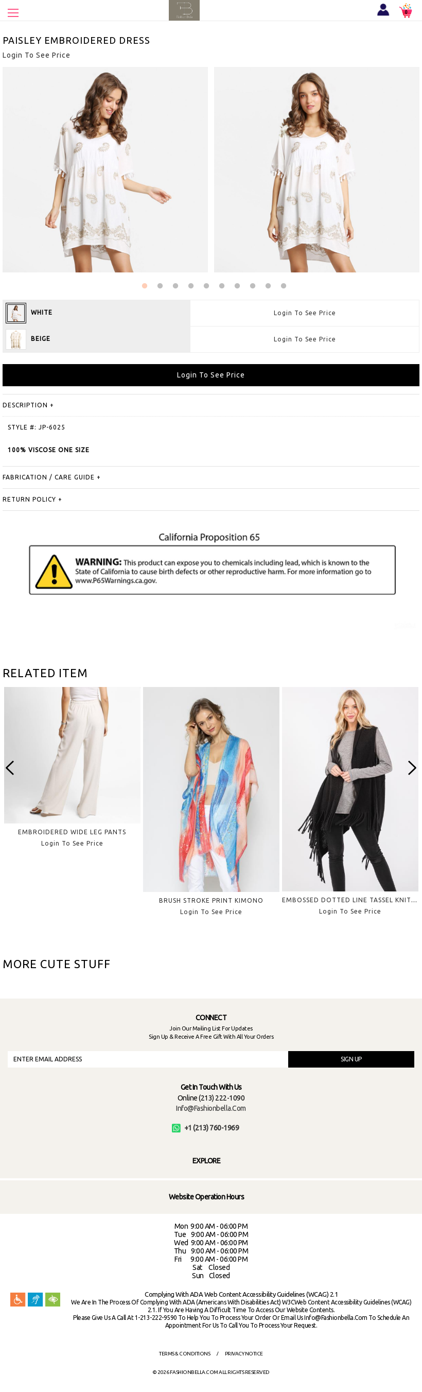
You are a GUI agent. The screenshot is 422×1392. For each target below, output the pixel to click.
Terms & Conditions (184, 1353)
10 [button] (283, 286)
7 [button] (237, 286)
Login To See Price (305, 313)
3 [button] (175, 286)
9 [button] (268, 286)
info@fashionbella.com (211, 1108)
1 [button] (144, 286)
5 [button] (206, 286)
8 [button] (253, 286)
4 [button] (191, 286)
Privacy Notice (244, 1353)
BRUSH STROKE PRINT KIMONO (211, 900)
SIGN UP (351, 1059)
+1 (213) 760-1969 (205, 1128)
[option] (72, 775)
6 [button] (222, 286)
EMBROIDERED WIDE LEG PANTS (72, 832)
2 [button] (160, 286)
